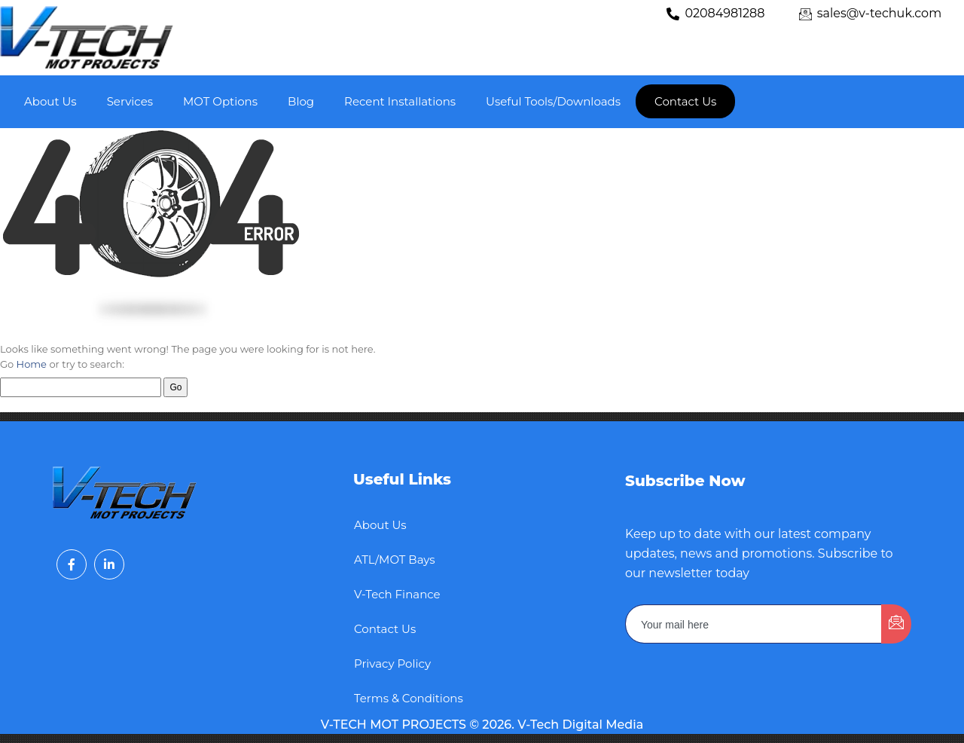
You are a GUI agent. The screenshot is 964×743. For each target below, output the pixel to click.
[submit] (896, 624)
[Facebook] (71, 564)
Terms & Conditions (408, 698)
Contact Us (385, 629)
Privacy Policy (392, 663)
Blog (301, 101)
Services (130, 101)
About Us (50, 101)
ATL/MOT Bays (394, 559)
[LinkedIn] (109, 564)
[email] (754, 624)
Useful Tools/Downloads (553, 101)
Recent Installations (400, 101)
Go (175, 387)
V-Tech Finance (397, 594)
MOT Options (220, 101)
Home (32, 364)
